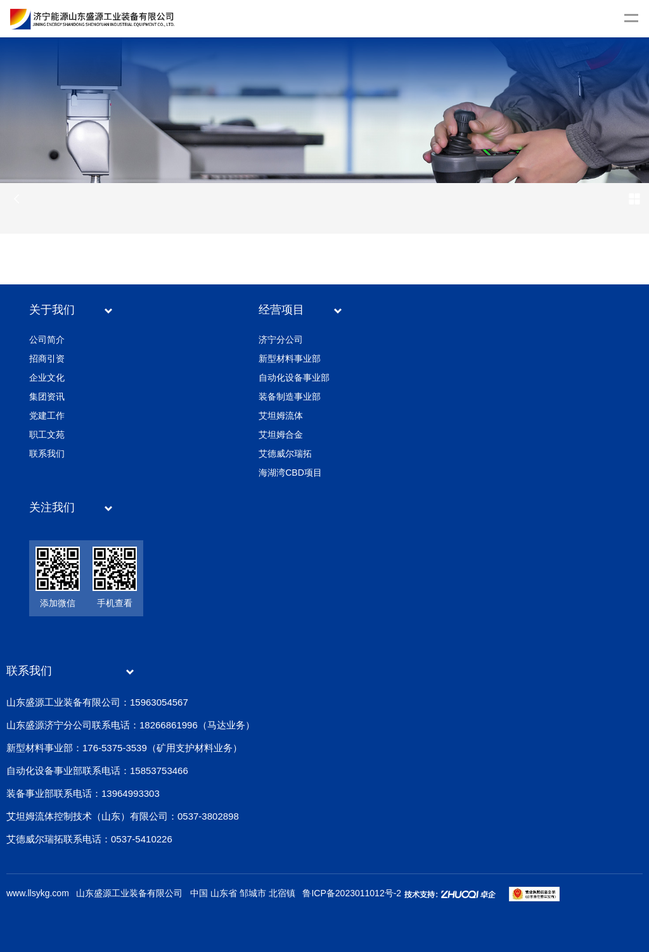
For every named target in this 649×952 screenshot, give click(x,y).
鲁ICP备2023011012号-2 (351, 893)
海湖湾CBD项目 (290, 472)
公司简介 (47, 339)
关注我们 (52, 507)
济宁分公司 (281, 339)
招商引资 (47, 358)
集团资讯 (47, 396)
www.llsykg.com (37, 893)
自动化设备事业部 (294, 377)
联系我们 (47, 453)
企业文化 (47, 377)
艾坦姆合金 (281, 434)
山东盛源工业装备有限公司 (129, 893)
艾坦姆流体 (281, 415)
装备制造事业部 (290, 396)
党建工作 (47, 415)
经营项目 (281, 309)
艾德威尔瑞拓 (285, 453)
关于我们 (52, 309)
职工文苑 (47, 434)
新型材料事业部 (290, 358)
